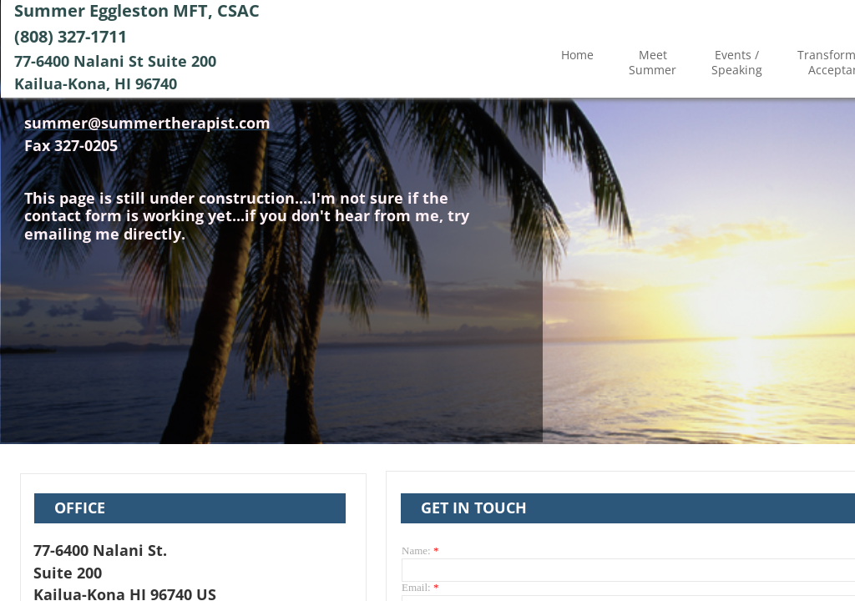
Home (577, 55)
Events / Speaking (736, 62)
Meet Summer (652, 62)
